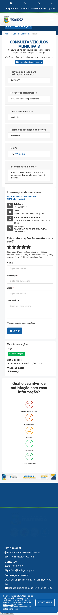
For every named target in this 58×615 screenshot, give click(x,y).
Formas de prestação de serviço (28, 129)
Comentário (13, 300)
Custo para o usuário (22, 111)
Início (7, 34)
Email (10, 288)
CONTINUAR (45, 602)
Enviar (14, 330)
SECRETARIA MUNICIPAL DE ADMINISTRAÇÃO (21, 197)
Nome (10, 263)
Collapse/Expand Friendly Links (7, 613)
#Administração (16, 354)
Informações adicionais (24, 166)
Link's (14, 148)
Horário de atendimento (24, 92)
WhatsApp (12, 275)
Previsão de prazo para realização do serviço (23, 73)
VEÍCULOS (20, 154)
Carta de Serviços (21, 34)
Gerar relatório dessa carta (29, 62)
